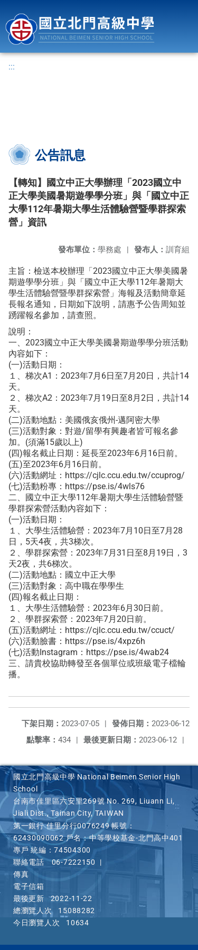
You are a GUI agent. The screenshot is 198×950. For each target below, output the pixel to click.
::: (11, 67)
